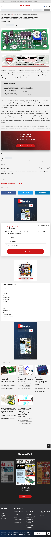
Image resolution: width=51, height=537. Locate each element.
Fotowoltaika (5, 303)
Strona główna (4, 14)
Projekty (10, 14)
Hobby (4, 306)
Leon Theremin (12, 241)
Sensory (7, 158)
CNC (4, 295)
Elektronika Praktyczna (31, 529)
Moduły (4, 312)
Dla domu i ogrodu (7, 297)
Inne (4, 308)
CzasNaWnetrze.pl (17, 522)
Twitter (25, 192)
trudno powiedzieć (13, 245)
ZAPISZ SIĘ (40, 533)
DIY (43, 9)
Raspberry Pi (6, 318)
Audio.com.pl (29, 514)
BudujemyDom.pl (17, 514)
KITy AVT (3, 511)
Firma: (3, 154)
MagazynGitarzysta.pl (30, 516)
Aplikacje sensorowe (17, 14)
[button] (3, 473)
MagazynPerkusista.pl (30, 517)
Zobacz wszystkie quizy (42, 225)
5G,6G (2, 9)
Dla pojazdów (6, 299)
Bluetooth (39, 9)
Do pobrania (3, 518)
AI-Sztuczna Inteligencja (9, 9)
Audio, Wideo (5, 293)
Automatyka (29, 9)
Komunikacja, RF (6, 310)
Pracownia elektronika (8, 316)
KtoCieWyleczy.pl (42, 520)
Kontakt (2, 513)
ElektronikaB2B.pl (30, 525)
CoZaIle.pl (16, 517)
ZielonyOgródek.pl (17, 520)
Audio (24, 9)
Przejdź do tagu (47, 361)
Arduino (18, 9)
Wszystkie (46, 9)
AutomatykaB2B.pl (30, 527)
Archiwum (3, 516)
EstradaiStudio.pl (29, 519)
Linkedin (42, 192)
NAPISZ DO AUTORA (44, 168)
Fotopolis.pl (41, 515)
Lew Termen (11, 237)
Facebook (8, 192)
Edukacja (5, 301)
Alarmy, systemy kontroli (8, 288)
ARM (21, 9)
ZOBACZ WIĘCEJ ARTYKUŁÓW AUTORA (8, 176)
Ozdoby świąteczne (7, 314)
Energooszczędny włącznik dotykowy (30, 14)
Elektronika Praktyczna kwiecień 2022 (11, 183)
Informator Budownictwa (19, 519)
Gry (3, 304)
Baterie (34, 9)
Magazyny (3, 515)
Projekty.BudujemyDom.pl (19, 516)
